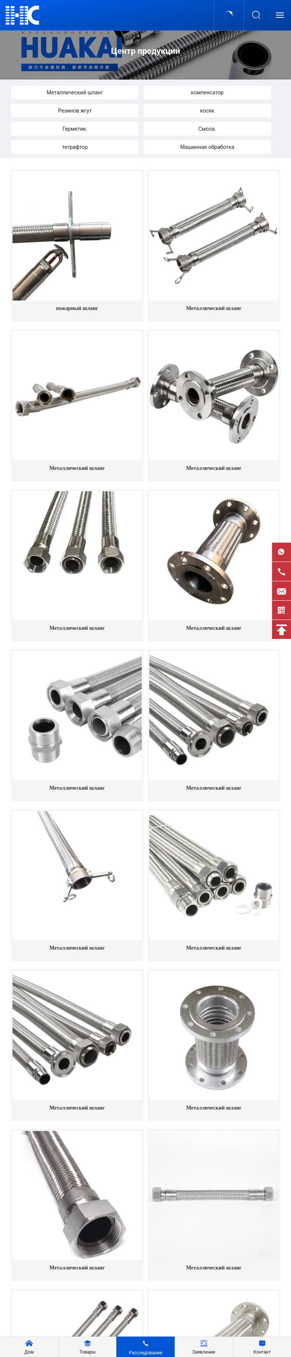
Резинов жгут (75, 111)
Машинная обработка (207, 147)
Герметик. (75, 129)
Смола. (207, 129)
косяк (207, 111)
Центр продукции (145, 51)
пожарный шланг (77, 308)
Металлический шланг (75, 92)
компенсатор (207, 92)
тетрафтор (75, 147)
